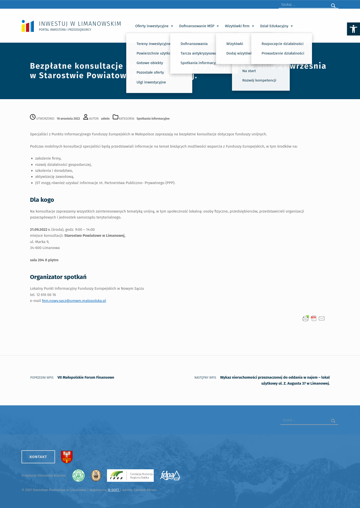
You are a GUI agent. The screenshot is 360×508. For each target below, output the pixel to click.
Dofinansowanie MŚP (199, 26)
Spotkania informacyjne (153, 118)
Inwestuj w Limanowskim (80, 23)
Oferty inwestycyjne (154, 26)
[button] (353, 28)
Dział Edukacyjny (277, 26)
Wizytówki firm (240, 26)
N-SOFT (114, 490)
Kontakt (38, 457)
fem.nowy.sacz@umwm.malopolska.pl (74, 300)
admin (105, 118)
